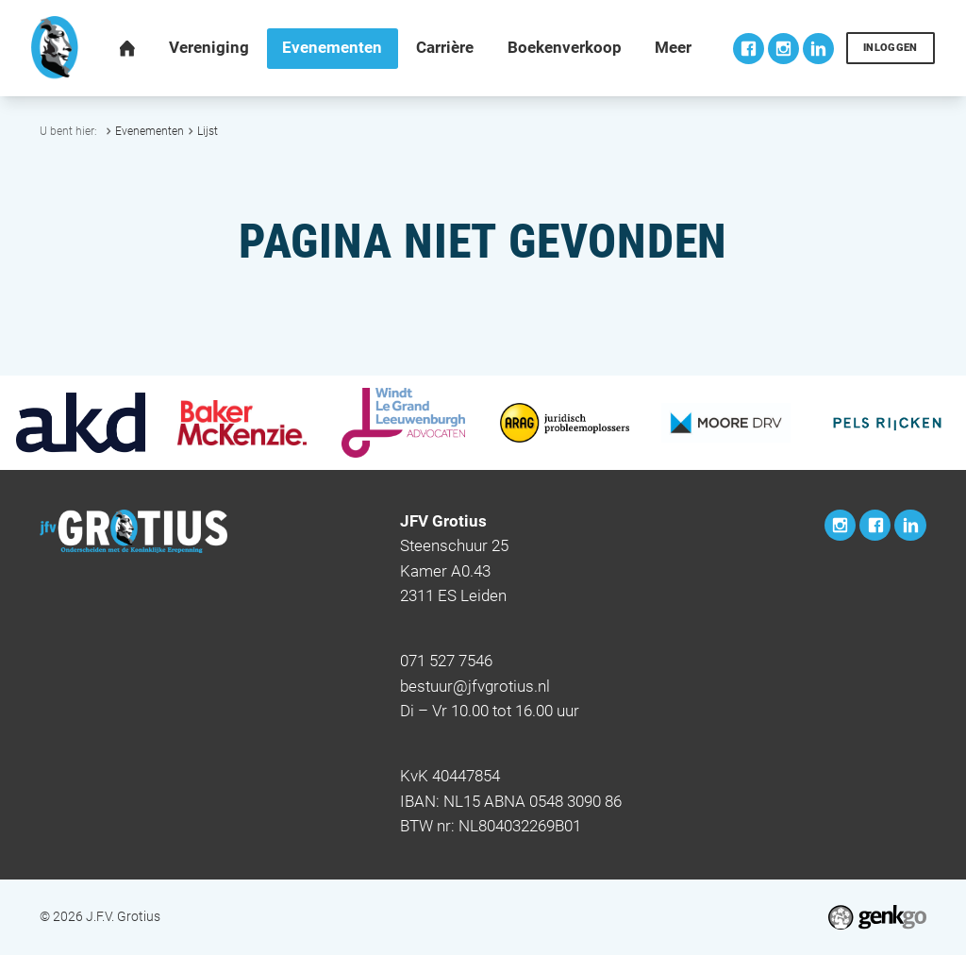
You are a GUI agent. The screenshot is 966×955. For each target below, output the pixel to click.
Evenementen (149, 131)
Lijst (207, 131)
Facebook (748, 48)
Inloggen (890, 48)
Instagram (783, 48)
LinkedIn (818, 48)
